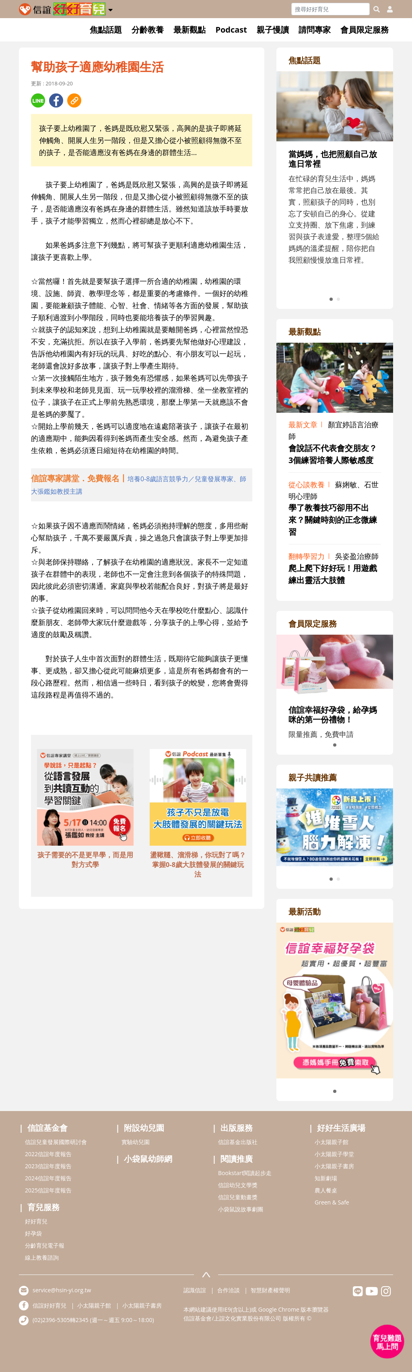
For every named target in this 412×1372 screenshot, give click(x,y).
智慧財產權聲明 (270, 1290)
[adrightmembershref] (334, 665)
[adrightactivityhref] (334, 999)
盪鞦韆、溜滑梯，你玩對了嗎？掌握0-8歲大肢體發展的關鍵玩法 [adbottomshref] (198, 864)
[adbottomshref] (85, 798)
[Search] (330, 9)
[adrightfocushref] (334, 183)
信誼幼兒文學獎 (238, 1185)
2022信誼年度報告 (48, 1154)
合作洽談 (228, 1290)
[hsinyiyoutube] (372, 1293)
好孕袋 (33, 1233)
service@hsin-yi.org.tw (62, 1290)
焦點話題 (106, 29)
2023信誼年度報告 (48, 1166)
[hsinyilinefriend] (358, 1293)
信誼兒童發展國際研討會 (56, 1142)
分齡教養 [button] (148, 29)
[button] (110, 8)
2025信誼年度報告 (48, 1190)
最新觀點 (189, 29)
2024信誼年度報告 (48, 1178)
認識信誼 (194, 1290)
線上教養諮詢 (42, 1257)
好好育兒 (36, 1221)
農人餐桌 (326, 1190)
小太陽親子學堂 (334, 1154)
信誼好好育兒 (49, 1305)
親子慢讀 (273, 29)
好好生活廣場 (341, 1127)
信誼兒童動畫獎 (238, 1197)
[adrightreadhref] (334, 826)
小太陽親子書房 (334, 1166)
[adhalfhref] (141, 484)
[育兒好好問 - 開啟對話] (387, 1342)
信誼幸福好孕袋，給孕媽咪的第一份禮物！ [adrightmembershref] (332, 714)
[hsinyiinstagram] (386, 1293)
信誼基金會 (47, 1127)
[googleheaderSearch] (376, 9)
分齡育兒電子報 (44, 1245)
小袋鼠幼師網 (148, 1158)
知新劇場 (326, 1178)
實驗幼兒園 (136, 1142)
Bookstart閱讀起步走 (245, 1173)
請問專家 (315, 29)
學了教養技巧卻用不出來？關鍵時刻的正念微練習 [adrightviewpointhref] (332, 519)
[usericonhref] (386, 9)
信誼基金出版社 (238, 1142)
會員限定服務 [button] (364, 29)
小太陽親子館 (331, 1142)
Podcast (231, 29)
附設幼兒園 (144, 1127)
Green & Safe (332, 1202)
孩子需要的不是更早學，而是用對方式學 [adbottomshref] (85, 859)
